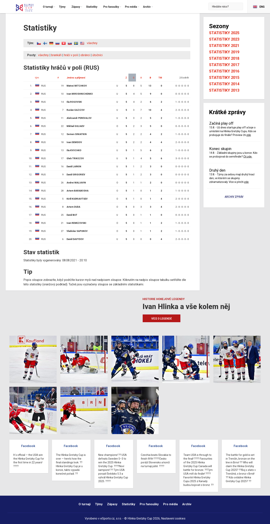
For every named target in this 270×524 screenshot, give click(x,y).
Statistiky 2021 (224, 45)
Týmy (99, 504)
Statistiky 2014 (224, 84)
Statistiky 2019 (224, 52)
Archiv (186, 504)
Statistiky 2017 (224, 65)
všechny (92, 43)
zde (248, 134)
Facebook (28, 446)
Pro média (170, 504)
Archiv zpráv (234, 197)
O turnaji (85, 504)
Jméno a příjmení (76, 77)
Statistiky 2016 (224, 71)
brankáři (56, 55)
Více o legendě (161, 318)
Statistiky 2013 (224, 90)
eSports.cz (107, 518)
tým (37, 77)
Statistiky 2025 (224, 33)
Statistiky (128, 504)
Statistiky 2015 (224, 77)
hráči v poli (71, 55)
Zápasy (112, 504)
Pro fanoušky (149, 504)
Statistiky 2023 (224, 39)
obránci (85, 55)
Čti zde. (247, 156)
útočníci (97, 55)
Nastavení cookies (173, 518)
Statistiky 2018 (224, 58)
